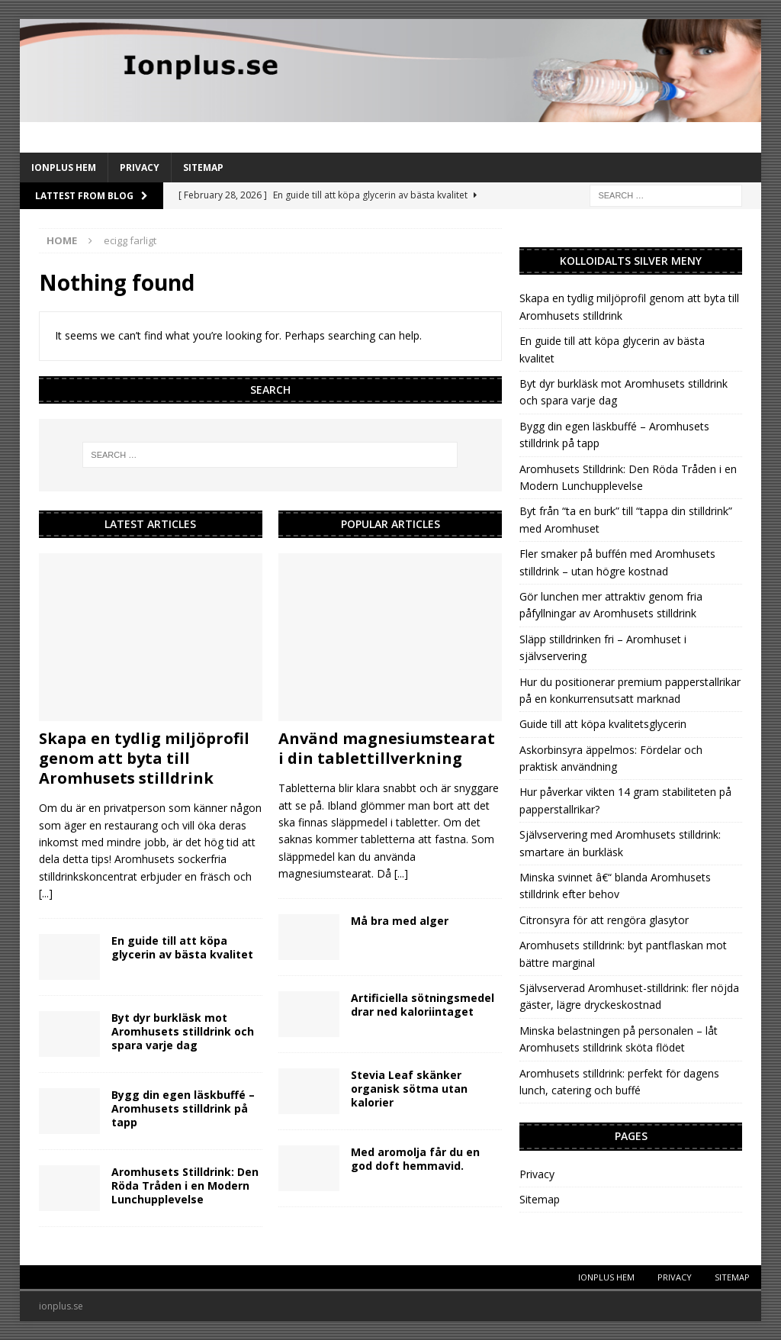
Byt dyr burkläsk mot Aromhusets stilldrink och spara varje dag (182, 1031)
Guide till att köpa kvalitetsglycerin (602, 724)
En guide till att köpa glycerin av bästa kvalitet (182, 947)
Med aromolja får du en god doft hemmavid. (415, 1159)
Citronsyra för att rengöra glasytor (604, 920)
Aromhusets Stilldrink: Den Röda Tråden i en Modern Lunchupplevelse (185, 1185)
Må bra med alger (399, 920)
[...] (46, 893)
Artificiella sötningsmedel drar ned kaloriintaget (422, 1005)
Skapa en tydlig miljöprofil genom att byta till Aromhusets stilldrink (144, 758)
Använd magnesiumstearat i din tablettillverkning (386, 748)
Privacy (139, 167)
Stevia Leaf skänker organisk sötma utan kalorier (409, 1089)
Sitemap (203, 167)
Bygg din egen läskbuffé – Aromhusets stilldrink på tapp (183, 1108)
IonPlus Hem (63, 167)
